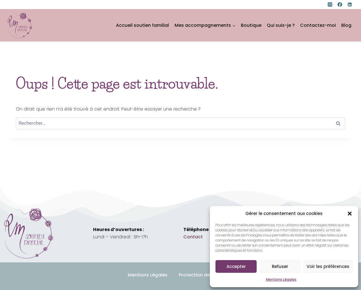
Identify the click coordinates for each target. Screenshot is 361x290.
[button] (350, 213)
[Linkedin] (349, 4)
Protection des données (206, 275)
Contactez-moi (318, 25)
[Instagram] (329, 4)
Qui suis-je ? (281, 25)
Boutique (251, 25)
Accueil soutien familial (142, 25)
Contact (193, 237)
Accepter (236, 266)
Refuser (280, 266)
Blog (346, 25)
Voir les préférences (328, 266)
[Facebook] (339, 4)
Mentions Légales (281, 279)
